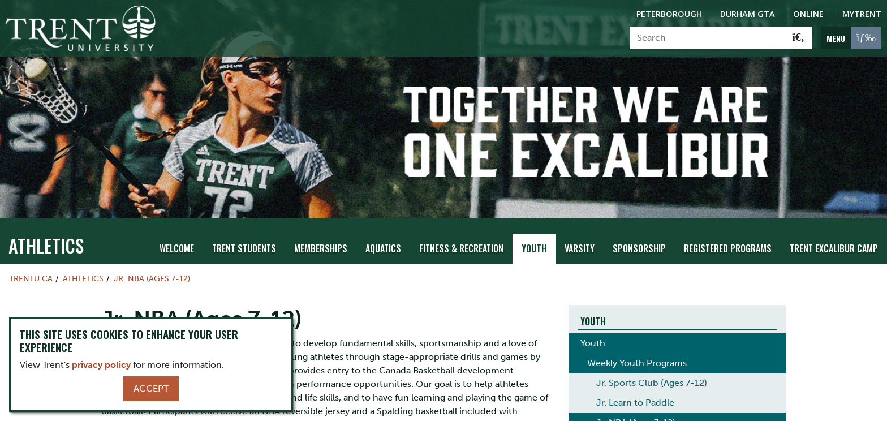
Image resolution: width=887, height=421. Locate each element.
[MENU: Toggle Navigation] (851, 38)
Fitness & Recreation (461, 238)
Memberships (320, 238)
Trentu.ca (31, 268)
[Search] (707, 38)
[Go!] (798, 38)
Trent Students (244, 238)
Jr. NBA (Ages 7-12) (152, 268)
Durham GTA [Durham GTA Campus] (747, 13)
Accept (151, 388)
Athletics (46, 235)
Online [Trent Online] (808, 13)
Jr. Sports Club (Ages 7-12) (651, 373)
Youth (534, 238)
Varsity (580, 238)
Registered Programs (728, 238)
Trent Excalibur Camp (834, 238)
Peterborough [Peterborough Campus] (669, 13)
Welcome (177, 238)
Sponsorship (639, 238)
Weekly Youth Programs (637, 353)
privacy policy (101, 364)
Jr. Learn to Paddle (635, 393)
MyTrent (861, 13)
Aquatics (383, 238)
